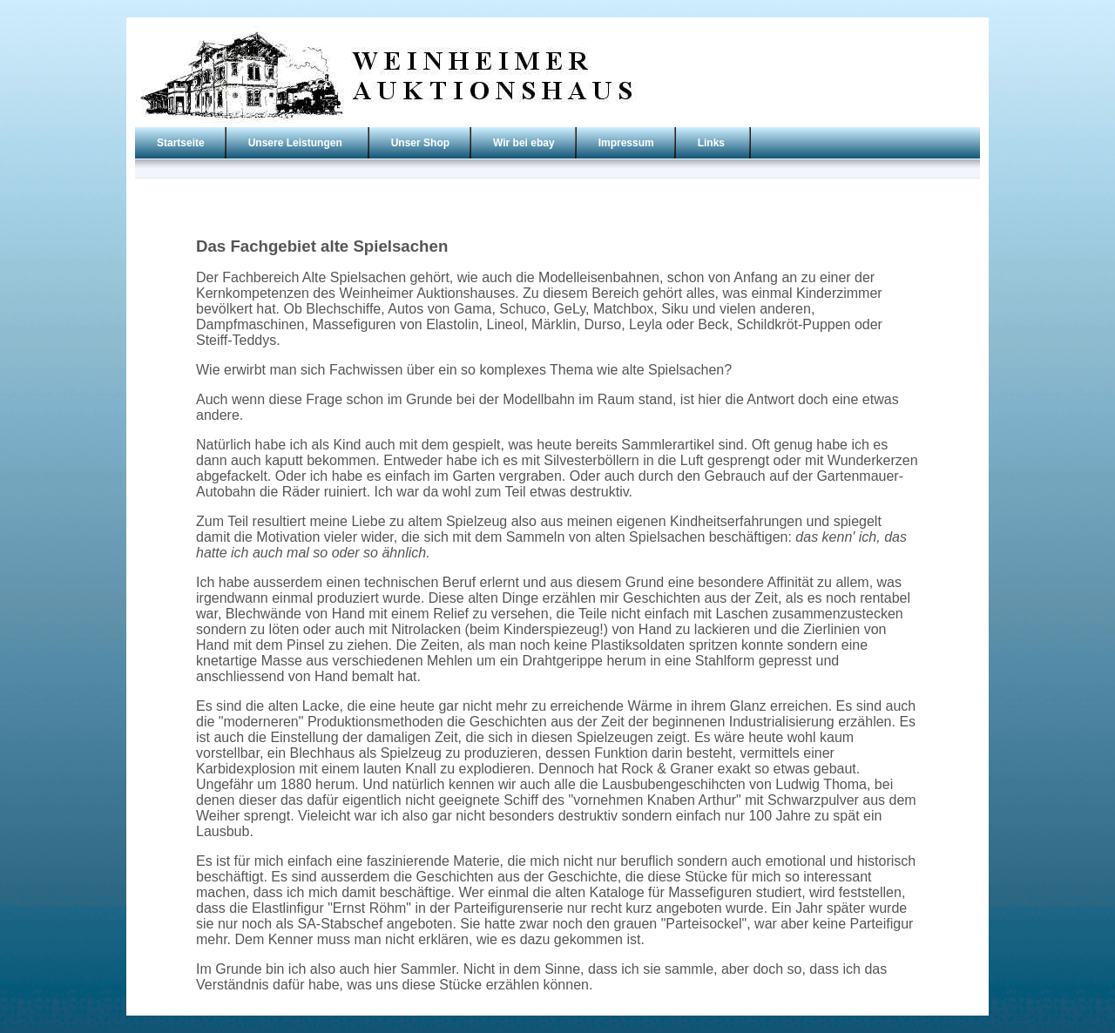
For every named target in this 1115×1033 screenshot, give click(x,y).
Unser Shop (420, 143)
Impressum (626, 143)
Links (711, 143)
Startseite (181, 143)
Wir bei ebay (524, 143)
